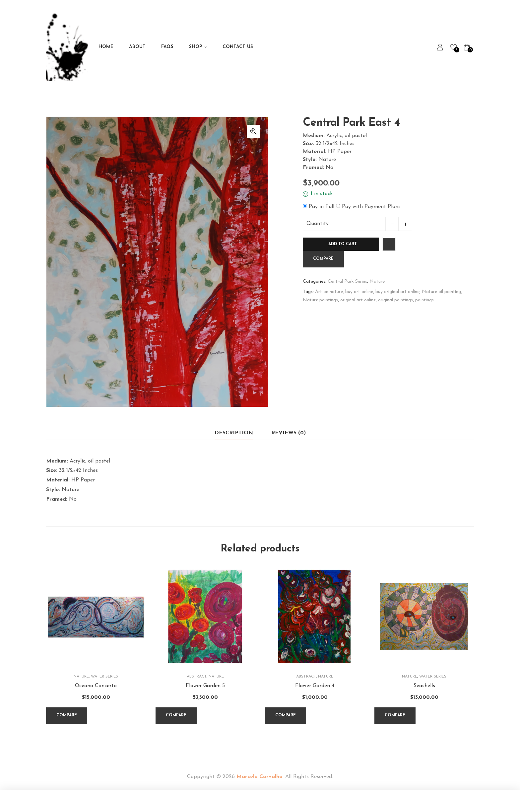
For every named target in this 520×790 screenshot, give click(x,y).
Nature (377, 281)
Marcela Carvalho (259, 776)
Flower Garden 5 (205, 685)
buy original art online (397, 291)
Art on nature (329, 291)
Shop (195, 46)
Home (105, 46)
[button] (253, 131)
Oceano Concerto (96, 685)
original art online (358, 300)
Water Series (104, 677)
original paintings (395, 300)
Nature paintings (320, 300)
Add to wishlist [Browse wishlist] (389, 244)
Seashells (424, 685)
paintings (424, 300)
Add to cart (342, 244)
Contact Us (238, 46)
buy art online (359, 291)
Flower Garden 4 (314, 685)
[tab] (234, 433)
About (137, 46)
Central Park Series (347, 281)
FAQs (167, 46)
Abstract (197, 677)
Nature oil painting (441, 291)
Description (234, 433)
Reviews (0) (288, 433)
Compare (323, 259)
